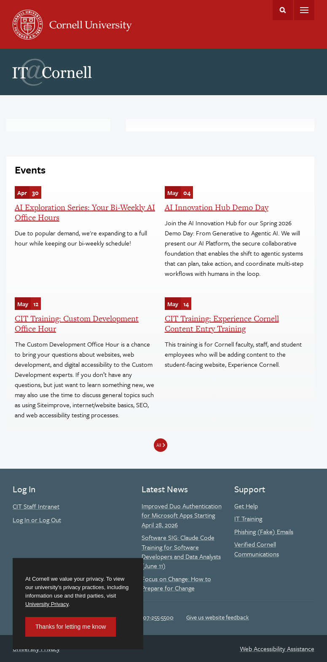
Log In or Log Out (37, 519)
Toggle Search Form (283, 10)
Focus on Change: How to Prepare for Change (176, 583)
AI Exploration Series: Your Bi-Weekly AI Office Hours (85, 212)
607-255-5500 (156, 617)
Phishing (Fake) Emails (263, 531)
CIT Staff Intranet (36, 506)
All (158, 444)
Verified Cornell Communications (256, 548)
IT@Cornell (52, 72)
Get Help (246, 505)
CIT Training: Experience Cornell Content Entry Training (222, 323)
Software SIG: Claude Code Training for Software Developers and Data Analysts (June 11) (181, 551)
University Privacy (46, 604)
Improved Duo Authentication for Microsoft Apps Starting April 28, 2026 (182, 515)
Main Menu (304, 10)
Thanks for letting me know (70, 626)
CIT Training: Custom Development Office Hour (77, 323)
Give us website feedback (217, 617)
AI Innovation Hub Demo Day (216, 207)
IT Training (248, 518)
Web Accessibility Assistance (277, 648)
